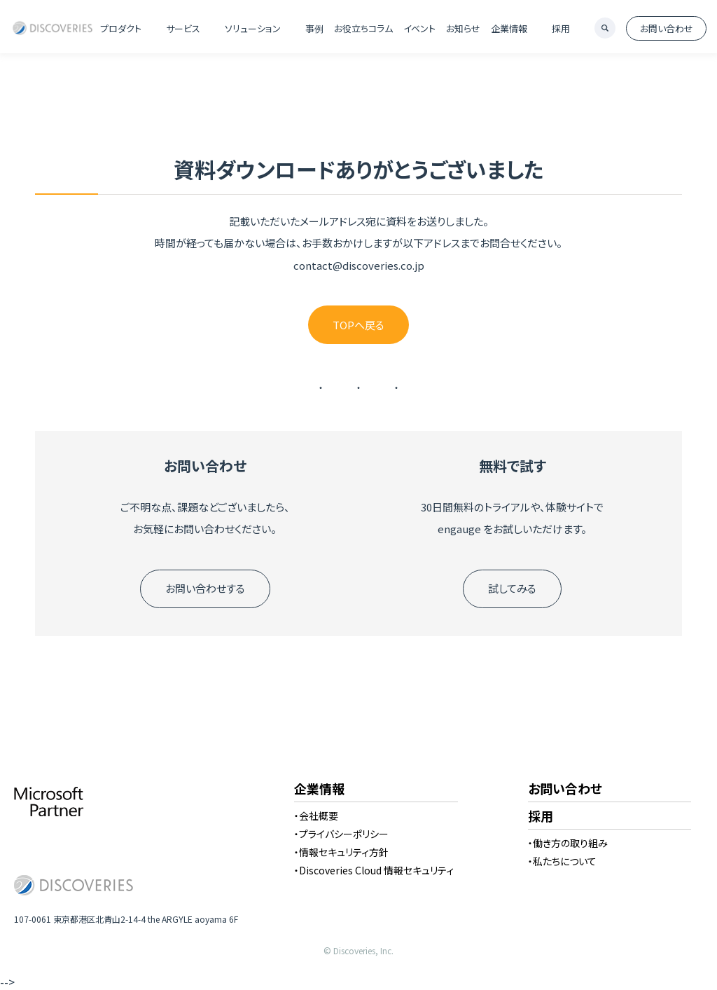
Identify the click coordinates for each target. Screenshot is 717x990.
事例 (314, 28)
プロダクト (120, 28)
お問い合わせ (666, 28)
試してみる (512, 588)
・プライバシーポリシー (341, 834)
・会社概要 (316, 816)
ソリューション (253, 28)
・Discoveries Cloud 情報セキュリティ (374, 870)
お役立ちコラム (363, 28)
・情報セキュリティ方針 (341, 852)
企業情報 (509, 28)
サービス (183, 28)
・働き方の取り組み (568, 843)
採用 (561, 28)
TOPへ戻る (358, 324)
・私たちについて (562, 861)
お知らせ (463, 28)
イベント (419, 28)
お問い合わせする (205, 588)
